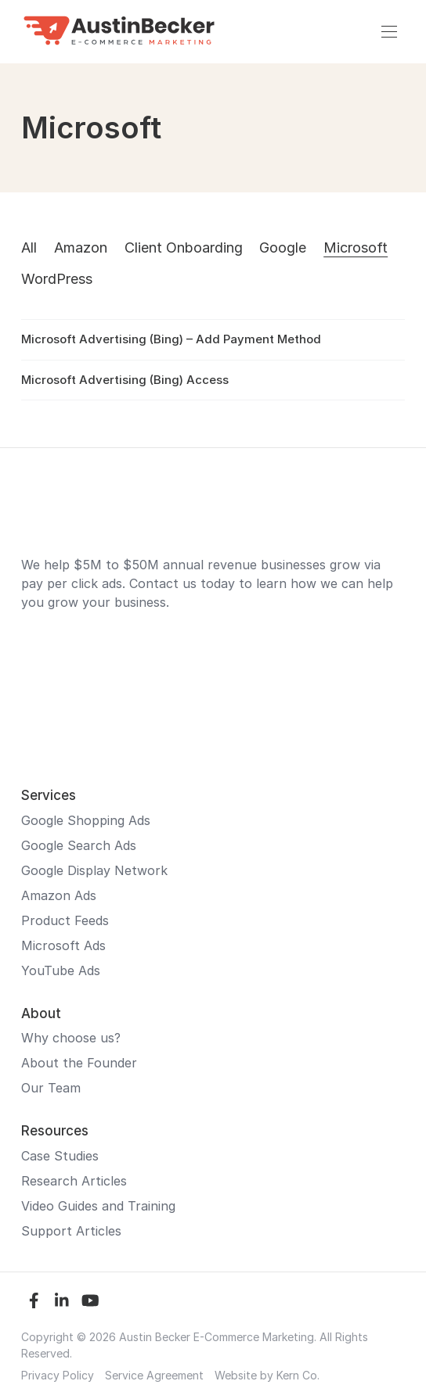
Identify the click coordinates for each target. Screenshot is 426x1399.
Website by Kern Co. (267, 1375)
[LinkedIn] (61, 1300)
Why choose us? (71, 1038)
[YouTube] (90, 1300)
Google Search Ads (78, 845)
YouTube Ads (60, 970)
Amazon (80, 247)
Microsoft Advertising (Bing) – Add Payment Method (171, 339)
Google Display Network (94, 870)
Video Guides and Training (98, 1206)
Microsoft (355, 247)
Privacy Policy (57, 1375)
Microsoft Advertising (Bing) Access (125, 379)
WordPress (56, 279)
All (29, 247)
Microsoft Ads (63, 945)
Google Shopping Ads (85, 820)
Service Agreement (154, 1375)
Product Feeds (65, 920)
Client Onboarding (184, 247)
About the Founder (79, 1063)
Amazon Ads (58, 895)
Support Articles (71, 1231)
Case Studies (60, 1156)
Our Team (51, 1088)
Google (282, 247)
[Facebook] (33, 1300)
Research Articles (74, 1181)
